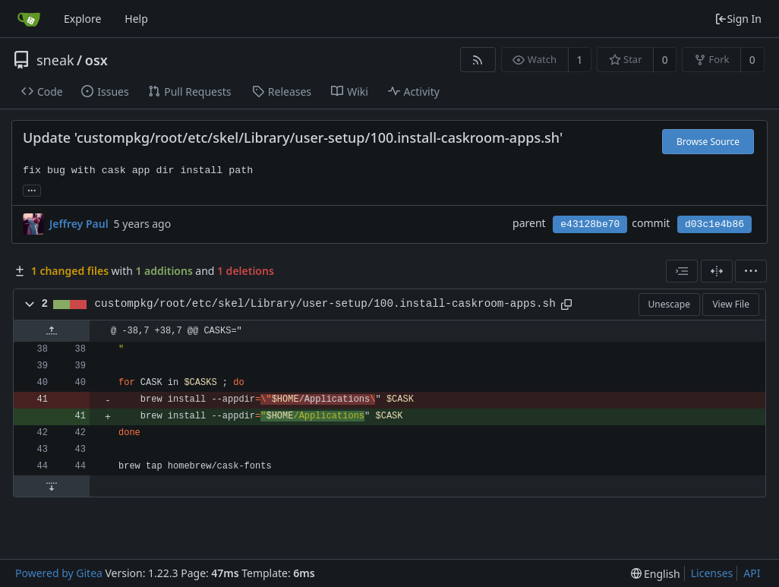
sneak (55, 60)
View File (730, 304)
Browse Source (708, 141)
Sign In (738, 18)
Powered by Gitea (58, 573)
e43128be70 (590, 224)
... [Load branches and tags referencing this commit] (31, 189)
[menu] (751, 271)
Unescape (669, 304)
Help (136, 18)
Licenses (712, 573)
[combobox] (682, 271)
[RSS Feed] (478, 59)
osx (96, 60)
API (751, 573)
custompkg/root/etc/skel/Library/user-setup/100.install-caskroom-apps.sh (325, 304)
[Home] (29, 19)
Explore (82, 18)
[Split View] (717, 271)
